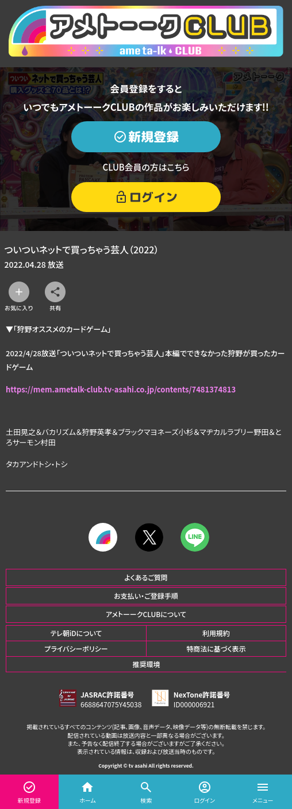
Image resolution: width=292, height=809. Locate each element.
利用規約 (216, 633)
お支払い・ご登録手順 (146, 595)
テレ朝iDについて (76, 633)
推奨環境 (146, 664)
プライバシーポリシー (75, 648)
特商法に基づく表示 (215, 648)
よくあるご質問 (146, 577)
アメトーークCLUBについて (146, 614)
